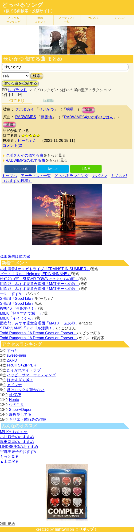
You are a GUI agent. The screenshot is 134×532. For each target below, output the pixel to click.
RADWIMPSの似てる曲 (25, 160)
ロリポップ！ (86, 529)
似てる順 (16, 101)
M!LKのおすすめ (14, 432)
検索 (36, 76)
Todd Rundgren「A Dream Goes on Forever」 (38, 333)
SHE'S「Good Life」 (17, 299)
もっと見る (9, 457)
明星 (70, 109)
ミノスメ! (120, 17)
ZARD (12, 360)
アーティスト (67, 19)
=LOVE (15, 395)
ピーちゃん (27, 141)
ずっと (12, 350)
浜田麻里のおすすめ (17, 442)
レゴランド (17, 90)
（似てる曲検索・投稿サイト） (28, 11)
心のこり (16, 405)
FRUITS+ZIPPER (21, 365)
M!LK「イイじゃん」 (17, 318)
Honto (14, 400)
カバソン (93, 17)
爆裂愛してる (20, 414)
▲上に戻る (9, 461)
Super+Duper (20, 410)
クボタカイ (24, 109)
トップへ (9, 176)
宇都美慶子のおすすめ (19, 452)
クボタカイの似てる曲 (24, 155)
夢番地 (46, 117)
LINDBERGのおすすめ (19, 447)
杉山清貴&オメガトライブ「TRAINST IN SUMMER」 (45, 269)
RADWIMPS (25, 117)
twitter (53, 169)
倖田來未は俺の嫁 (15, 256)
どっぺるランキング (71, 176)
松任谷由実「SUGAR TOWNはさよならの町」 (39, 279)
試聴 (88, 110)
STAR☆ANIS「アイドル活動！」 (28, 328)
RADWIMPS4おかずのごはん (88, 117)
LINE (86, 169)
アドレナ (14, 385)
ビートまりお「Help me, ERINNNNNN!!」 (35, 274)
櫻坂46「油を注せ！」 (19, 308)
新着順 (48, 101)
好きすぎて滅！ (20, 380)
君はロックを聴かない (25, 390)
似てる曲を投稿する (20, 83)
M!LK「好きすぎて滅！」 (21, 313)
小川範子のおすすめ (17, 437)
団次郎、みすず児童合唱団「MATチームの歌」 (39, 284)
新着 (40, 19)
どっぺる (13, 19)
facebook (20, 169)
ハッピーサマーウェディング (31, 375)
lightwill (62, 529)
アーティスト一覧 (36, 176)
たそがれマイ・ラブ (24, 370)
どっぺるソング (22, 5)
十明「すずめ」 (13, 294)
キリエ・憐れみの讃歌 (28, 419)
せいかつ (46, 109)
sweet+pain (16, 355)
